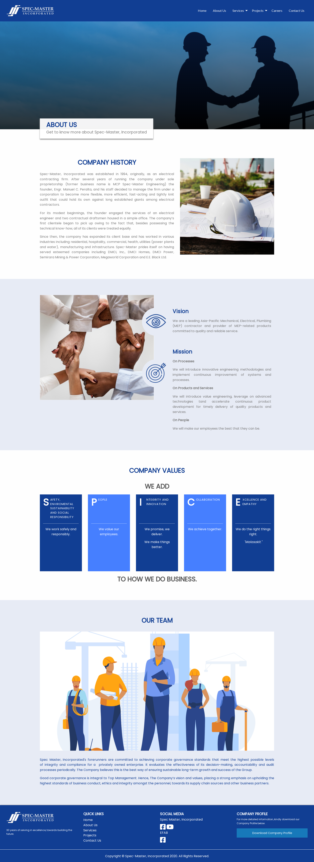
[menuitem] (202, 10)
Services (238, 10)
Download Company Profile (272, 833)
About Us (219, 10)
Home (202, 10)
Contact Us (296, 10)
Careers (277, 10)
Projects (258, 10)
